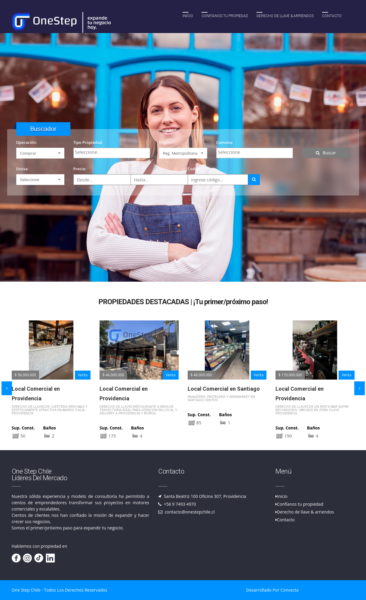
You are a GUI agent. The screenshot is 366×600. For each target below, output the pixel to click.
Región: (166, 142)
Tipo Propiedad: (88, 142)
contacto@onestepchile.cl (189, 512)
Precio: (79, 168)
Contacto (332, 16)
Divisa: (22, 168)
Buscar (326, 153)
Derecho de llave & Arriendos (285, 16)
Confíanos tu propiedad (224, 16)
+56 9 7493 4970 (179, 504)
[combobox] (111, 153)
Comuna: (224, 142)
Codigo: (195, 168)
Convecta (290, 590)
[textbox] (113, 152)
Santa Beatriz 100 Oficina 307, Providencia (204, 496)
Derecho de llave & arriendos (305, 512)
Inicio (188, 16)
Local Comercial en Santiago (224, 389)
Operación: (26, 142)
